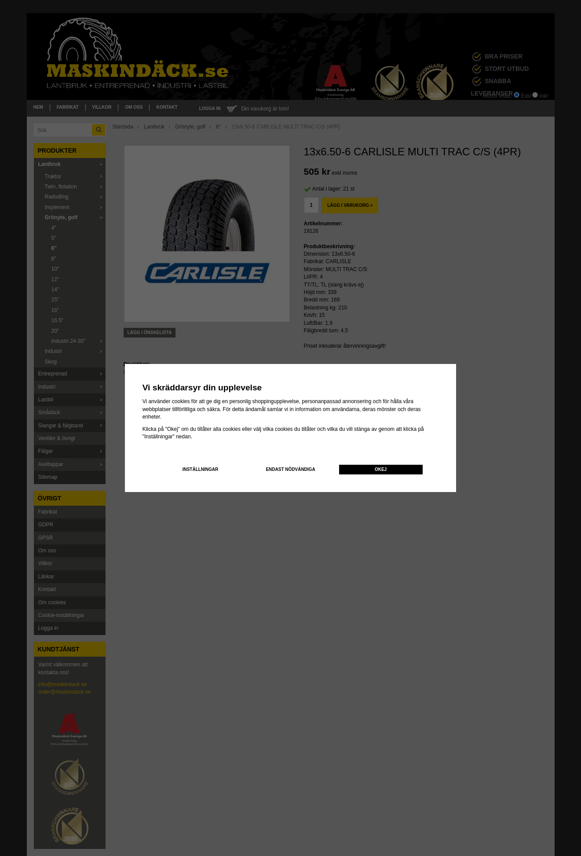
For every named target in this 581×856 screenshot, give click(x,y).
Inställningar (201, 469)
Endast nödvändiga (290, 469)
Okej (381, 469)
